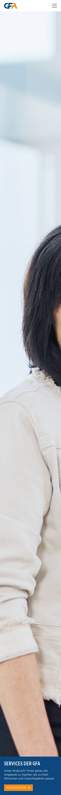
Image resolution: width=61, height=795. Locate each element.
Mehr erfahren (16, 787)
